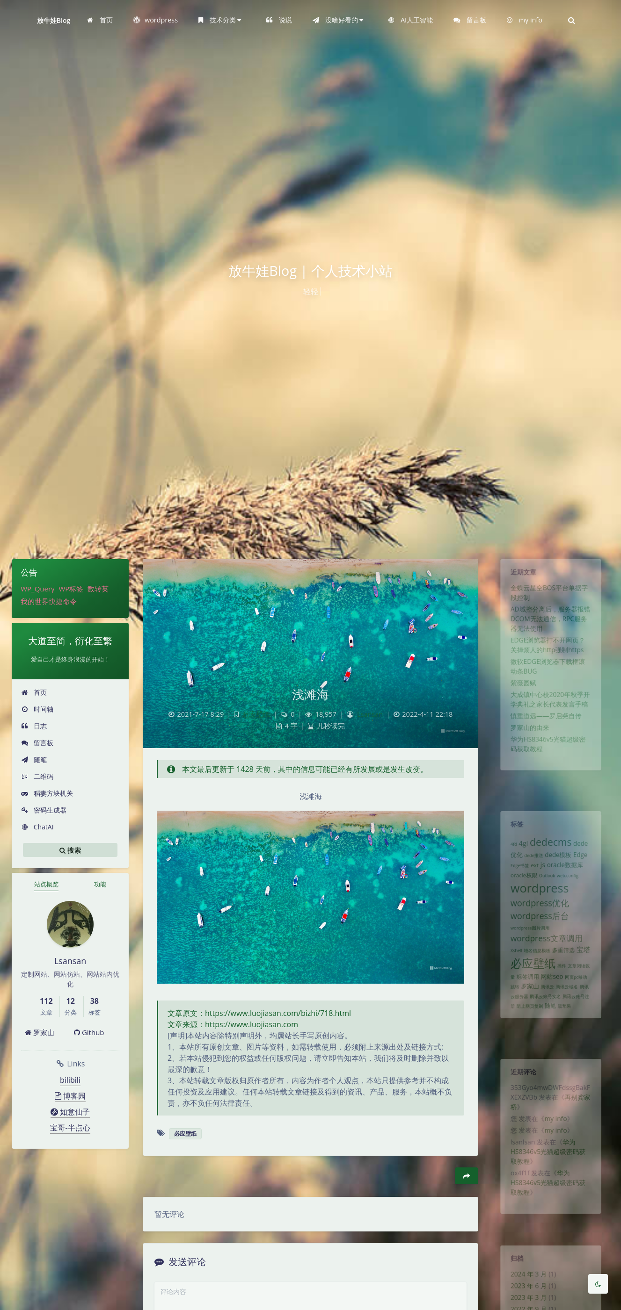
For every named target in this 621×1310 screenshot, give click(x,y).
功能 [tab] (100, 884)
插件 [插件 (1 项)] (563, 990)
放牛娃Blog (54, 20)
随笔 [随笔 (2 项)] (550, 1037)
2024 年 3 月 (525, 1279)
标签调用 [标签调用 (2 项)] (524, 1003)
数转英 (98, 588)
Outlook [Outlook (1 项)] (546, 886)
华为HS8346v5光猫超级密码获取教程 (547, 1166)
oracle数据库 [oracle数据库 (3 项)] (567, 873)
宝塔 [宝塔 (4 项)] (589, 971)
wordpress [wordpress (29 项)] (538, 900)
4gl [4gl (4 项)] (518, 848)
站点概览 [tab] (46, 884)
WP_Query (37, 588)
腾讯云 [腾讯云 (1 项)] (547, 1015)
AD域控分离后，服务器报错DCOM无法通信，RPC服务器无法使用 (550, 628)
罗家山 (39, 1032)
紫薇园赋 (519, 703)
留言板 (37, 742)
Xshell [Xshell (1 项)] (511, 973)
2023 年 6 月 (525, 1292)
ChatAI (37, 826)
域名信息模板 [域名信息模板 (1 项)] (534, 973)
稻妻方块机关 (47, 793)
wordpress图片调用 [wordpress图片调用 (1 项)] (526, 947)
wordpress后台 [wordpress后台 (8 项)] (538, 932)
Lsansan (370, 714)
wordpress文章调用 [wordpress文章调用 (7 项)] (546, 958)
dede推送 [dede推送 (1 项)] (531, 862)
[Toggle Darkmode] (598, 1284)
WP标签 (70, 588)
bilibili (70, 1080)
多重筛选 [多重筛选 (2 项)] (565, 972)
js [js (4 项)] (541, 873)
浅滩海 (310, 694)
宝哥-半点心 (70, 1128)
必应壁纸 (256, 714)
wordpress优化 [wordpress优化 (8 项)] (538, 918)
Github (89, 1032)
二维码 (37, 776)
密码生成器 (43, 810)
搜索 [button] (70, 850)
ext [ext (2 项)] (531, 874)
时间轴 (37, 709)
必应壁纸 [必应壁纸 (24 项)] (530, 987)
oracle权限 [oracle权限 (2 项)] (519, 885)
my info (556, 1128)
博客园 (70, 1096)
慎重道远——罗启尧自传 (545, 741)
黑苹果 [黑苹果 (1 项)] (566, 1038)
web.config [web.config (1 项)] (570, 886)
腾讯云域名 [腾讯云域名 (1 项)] (569, 1015)
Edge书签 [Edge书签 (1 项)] (515, 874)
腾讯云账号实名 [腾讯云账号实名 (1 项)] (544, 1026)
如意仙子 (70, 1112)
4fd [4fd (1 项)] (507, 849)
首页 (34, 692)
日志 (34, 725)
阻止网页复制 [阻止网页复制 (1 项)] (526, 1038)
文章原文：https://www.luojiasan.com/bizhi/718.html (259, 1013)
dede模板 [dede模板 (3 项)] (559, 862)
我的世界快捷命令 (49, 601)
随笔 (34, 759)
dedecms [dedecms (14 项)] (550, 847)
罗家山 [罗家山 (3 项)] (526, 1015)
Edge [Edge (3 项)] (585, 862)
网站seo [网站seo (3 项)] (552, 1003)
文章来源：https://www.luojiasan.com (233, 1024)
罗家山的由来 (526, 754)
